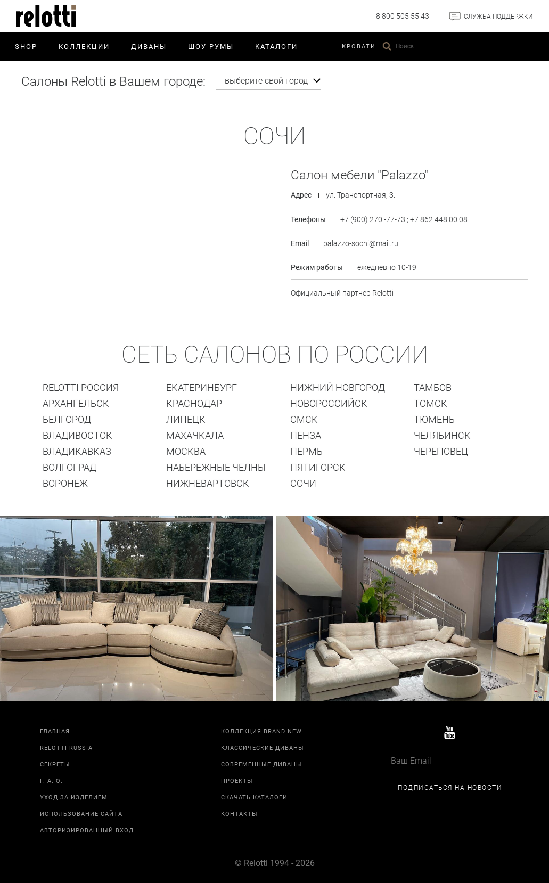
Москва (186, 449)
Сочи (303, 481)
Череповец (441, 449)
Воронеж (65, 481)
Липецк (186, 417)
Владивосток (77, 433)
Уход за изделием (74, 795)
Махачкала (195, 433)
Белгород (67, 417)
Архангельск (76, 401)
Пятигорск (318, 465)
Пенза (305, 433)
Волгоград (69, 465)
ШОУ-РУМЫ (211, 46)
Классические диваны (262, 746)
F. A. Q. (51, 779)
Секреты (55, 762)
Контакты (494, 46)
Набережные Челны (216, 465)
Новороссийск (328, 401)
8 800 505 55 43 (402, 16)
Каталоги (276, 46)
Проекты (404, 46)
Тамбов (433, 385)
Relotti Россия (81, 385)
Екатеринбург (201, 385)
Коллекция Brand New (261, 729)
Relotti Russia (66, 746)
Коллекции (84, 46)
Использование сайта (81, 812)
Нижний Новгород (337, 385)
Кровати (359, 46)
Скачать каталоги (254, 795)
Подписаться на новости (450, 785)
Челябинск (442, 433)
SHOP (26, 46)
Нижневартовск (207, 481)
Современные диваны (261, 762)
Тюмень (434, 417)
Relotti (448, 46)
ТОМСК (430, 401)
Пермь (306, 449)
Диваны (149, 46)
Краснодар (194, 401)
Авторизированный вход (87, 828)
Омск (304, 417)
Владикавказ (77, 449)
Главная (55, 729)
